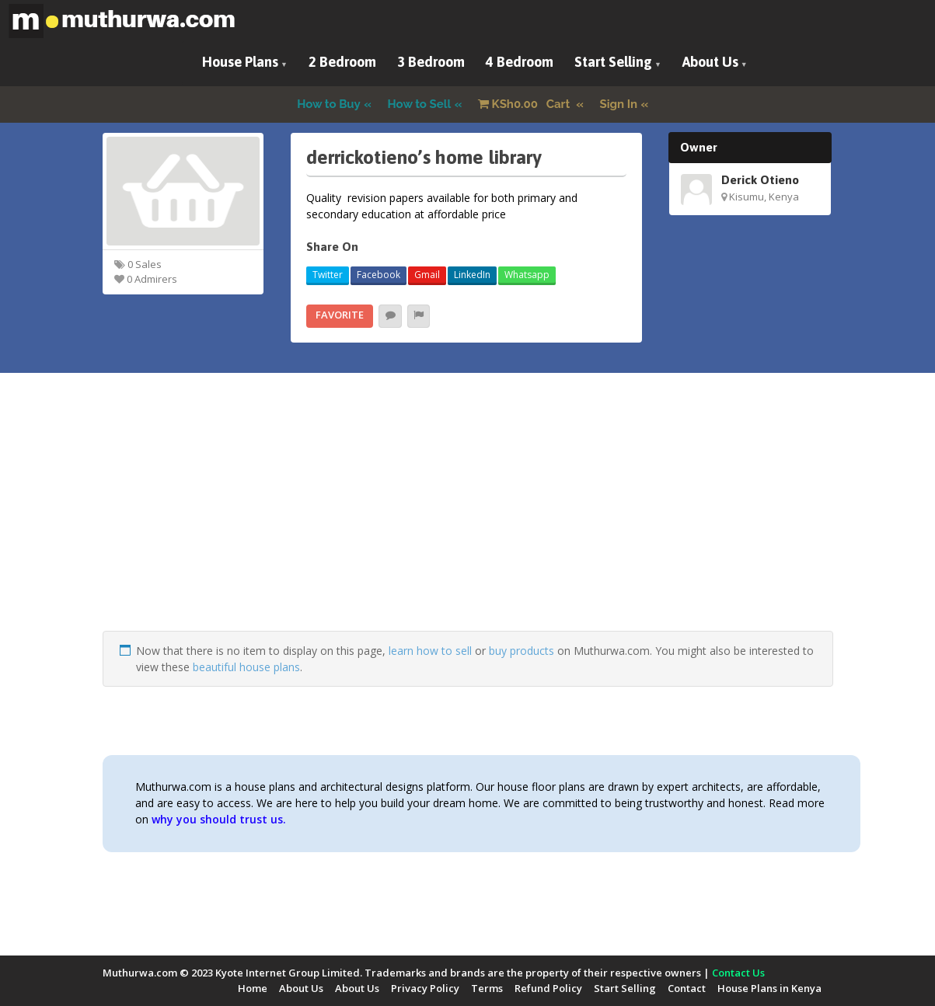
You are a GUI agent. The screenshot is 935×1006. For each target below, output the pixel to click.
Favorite (340, 315)
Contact (687, 988)
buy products (521, 650)
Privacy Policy (425, 988)
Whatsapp (526, 274)
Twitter (327, 274)
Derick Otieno (760, 179)
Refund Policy (548, 988)
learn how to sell (430, 650)
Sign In (619, 104)
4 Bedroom (519, 62)
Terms (487, 988)
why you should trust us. (219, 819)
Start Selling (613, 62)
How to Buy (329, 104)
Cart (525, 104)
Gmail (427, 274)
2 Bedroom (342, 62)
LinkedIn (472, 274)
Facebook (378, 274)
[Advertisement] (468, 522)
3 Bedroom (431, 62)
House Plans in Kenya (769, 988)
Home (252, 988)
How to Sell (420, 104)
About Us (710, 62)
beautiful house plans (246, 667)
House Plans (240, 62)
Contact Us (738, 973)
